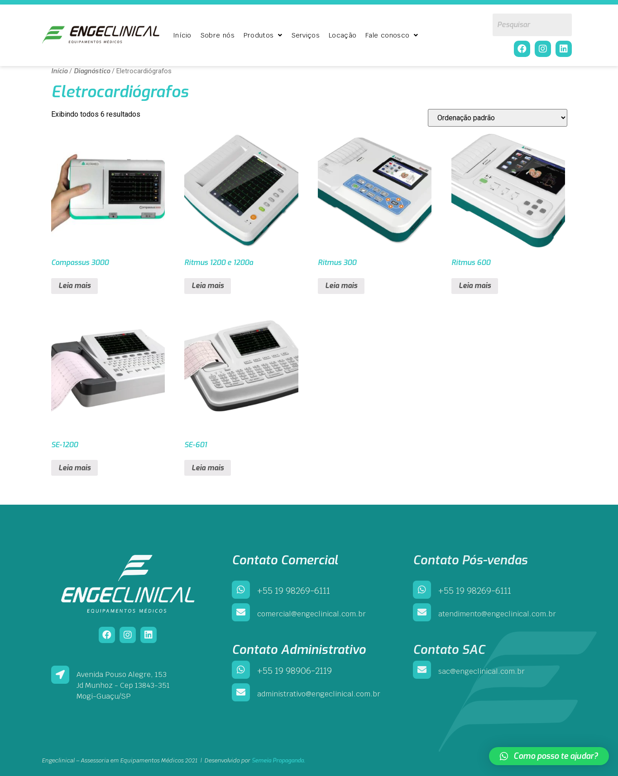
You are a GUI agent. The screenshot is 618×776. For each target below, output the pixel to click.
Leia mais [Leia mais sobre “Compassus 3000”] (74, 285)
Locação (342, 35)
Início (182, 35)
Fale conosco (391, 35)
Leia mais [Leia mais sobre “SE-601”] (208, 468)
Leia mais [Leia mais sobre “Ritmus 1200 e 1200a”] (208, 285)
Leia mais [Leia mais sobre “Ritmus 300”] (341, 285)
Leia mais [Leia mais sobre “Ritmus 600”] (475, 285)
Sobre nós (218, 35)
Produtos (263, 35)
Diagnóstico (92, 71)
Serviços (306, 35)
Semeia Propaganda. (278, 760)
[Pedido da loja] (497, 118)
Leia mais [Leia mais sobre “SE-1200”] (74, 468)
